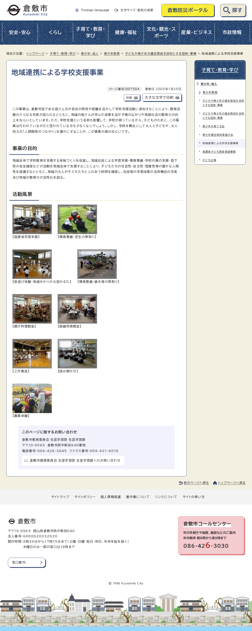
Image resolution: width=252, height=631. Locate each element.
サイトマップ (60, 496)
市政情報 (232, 32)
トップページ (35, 53)
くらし (55, 32)
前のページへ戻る (196, 482)
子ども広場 (209, 160)
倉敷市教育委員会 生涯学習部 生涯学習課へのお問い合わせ (75, 460)
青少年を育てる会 (214, 126)
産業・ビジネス (196, 32)
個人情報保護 (111, 496)
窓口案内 (19, 562)
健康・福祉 (126, 32)
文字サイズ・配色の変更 (136, 10)
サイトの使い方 (194, 496)
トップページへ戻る (232, 482)
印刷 (129, 97)
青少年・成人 (90, 53)
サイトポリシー (84, 496)
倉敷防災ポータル (188, 10)
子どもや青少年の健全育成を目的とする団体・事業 (160, 53)
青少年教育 (112, 53)
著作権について (138, 496)
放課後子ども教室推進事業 (219, 151)
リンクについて (166, 496)
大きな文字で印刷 (159, 97)
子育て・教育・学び (91, 32)
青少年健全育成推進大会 (218, 135)
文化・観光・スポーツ (161, 32)
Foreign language (95, 10)
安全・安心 (20, 32)
